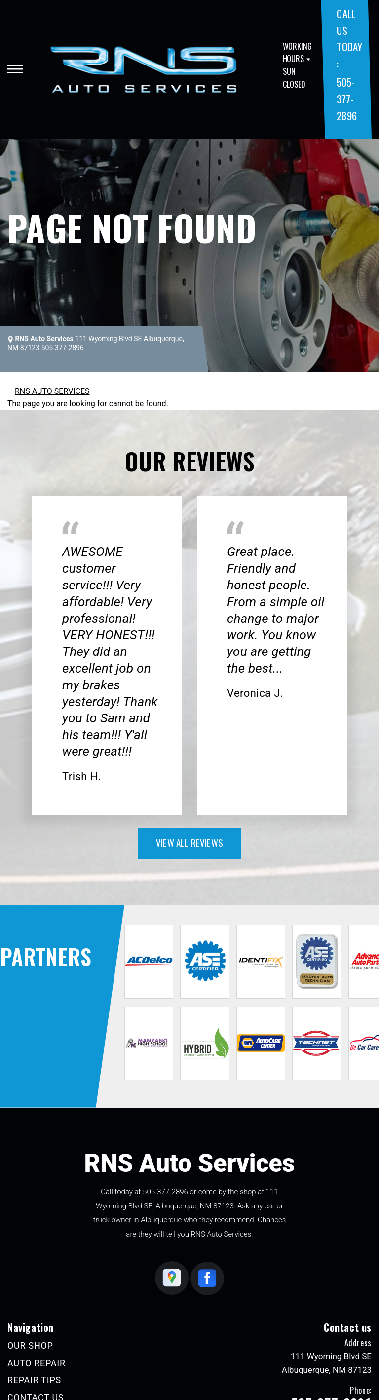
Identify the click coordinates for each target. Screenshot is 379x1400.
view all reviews (189, 842)
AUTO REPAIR (36, 1363)
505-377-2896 (346, 98)
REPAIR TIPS (34, 1380)
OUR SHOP (30, 1345)
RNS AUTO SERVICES (52, 391)
